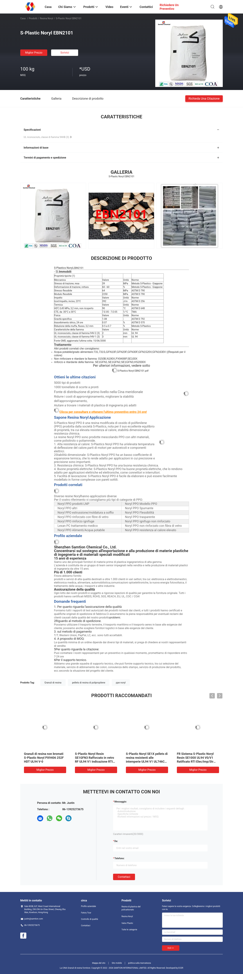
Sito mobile (117, 963)
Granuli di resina (53, 682)
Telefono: (119, 858)
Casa (23, 18)
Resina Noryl (46, 18)
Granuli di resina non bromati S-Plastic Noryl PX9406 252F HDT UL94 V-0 (44, 757)
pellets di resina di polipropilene (88, 682)
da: (116, 841)
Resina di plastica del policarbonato (131, 908)
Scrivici (64, 52)
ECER (180, 968)
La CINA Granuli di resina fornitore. (75, 968)
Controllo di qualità (89, 919)
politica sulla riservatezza (139, 963)
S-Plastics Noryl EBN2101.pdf (132, 370)
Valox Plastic (127, 923)
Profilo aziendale (88, 906)
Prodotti (33, 18)
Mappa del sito (98, 963)
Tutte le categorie (129, 929)
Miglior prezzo (33, 52)
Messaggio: (120, 801)
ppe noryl (121, 682)
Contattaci (124, 876)
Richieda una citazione (204, 98)
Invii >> (171, 948)
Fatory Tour (86, 913)
